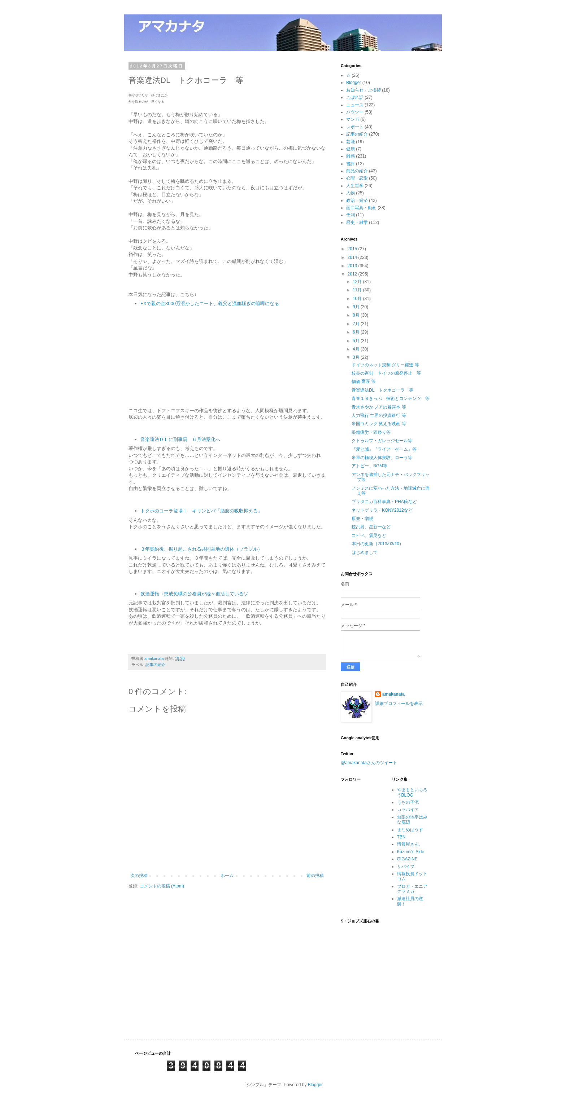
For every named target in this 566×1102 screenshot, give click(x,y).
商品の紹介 (357, 170)
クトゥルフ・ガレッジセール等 (382, 440)
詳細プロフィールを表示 (399, 703)
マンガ (352, 119)
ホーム (227, 875)
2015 (353, 248)
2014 (353, 257)
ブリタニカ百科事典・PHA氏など (384, 501)
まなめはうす (410, 829)
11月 (358, 289)
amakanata (393, 694)
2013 (353, 265)
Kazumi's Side (411, 851)
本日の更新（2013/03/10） (378, 543)
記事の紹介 (155, 664)
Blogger (353, 82)
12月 (358, 281)
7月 (357, 323)
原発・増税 (362, 518)
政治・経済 (357, 200)
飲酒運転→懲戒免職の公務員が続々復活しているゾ (194, 593)
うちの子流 (408, 802)
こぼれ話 (354, 97)
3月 (357, 357)
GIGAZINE (407, 858)
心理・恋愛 (357, 178)
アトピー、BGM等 (369, 465)
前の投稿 (315, 875)
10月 (358, 298)
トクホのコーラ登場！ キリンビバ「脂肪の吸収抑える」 (201, 510)
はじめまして (365, 552)
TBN (401, 836)
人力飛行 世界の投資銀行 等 (379, 415)
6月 (357, 332)
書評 (350, 163)
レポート (354, 126)
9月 (357, 306)
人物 (350, 192)
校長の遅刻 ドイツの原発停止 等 (386, 373)
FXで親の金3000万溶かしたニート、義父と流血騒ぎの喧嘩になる (210, 303)
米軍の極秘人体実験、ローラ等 (382, 457)
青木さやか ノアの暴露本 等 (379, 407)
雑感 (350, 156)
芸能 (350, 141)
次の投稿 (139, 875)
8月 (357, 315)
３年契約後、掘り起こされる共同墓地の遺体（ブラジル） (201, 549)
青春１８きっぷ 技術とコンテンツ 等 (391, 398)
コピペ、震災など (369, 535)
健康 (350, 148)
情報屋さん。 (410, 844)
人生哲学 (354, 185)
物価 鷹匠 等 (364, 381)
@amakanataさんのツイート (369, 762)
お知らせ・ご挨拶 (363, 90)
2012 (353, 274)
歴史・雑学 (357, 222)
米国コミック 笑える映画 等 (379, 423)
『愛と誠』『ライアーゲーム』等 (384, 449)
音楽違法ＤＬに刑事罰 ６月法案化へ (180, 439)
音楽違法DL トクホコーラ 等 (382, 390)
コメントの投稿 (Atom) (162, 886)
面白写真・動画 (361, 207)
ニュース (354, 104)
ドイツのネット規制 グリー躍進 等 (385, 364)
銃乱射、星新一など (371, 526)
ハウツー (354, 112)
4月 (357, 349)
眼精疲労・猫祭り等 (371, 432)
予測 (350, 214)
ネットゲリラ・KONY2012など (382, 510)
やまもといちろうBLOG (412, 792)
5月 (357, 340)
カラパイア (408, 809)
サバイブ (405, 866)
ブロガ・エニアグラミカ (412, 889)
